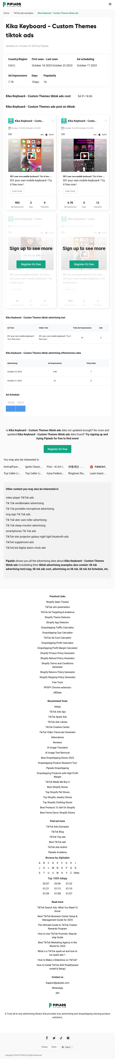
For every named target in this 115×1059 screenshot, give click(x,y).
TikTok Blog (57, 831)
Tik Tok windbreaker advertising (25, 503)
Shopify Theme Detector (57, 617)
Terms (53, 1047)
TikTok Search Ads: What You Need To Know (57, 909)
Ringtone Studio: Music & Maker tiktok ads (79, 473)
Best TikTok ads (57, 842)
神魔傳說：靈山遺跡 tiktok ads (79, 466)
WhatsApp (57, 988)
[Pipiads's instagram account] (68, 1038)
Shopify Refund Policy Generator (57, 658)
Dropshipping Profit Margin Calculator (57, 648)
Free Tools (57, 682)
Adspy (57, 706)
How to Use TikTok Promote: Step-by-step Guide (57, 935)
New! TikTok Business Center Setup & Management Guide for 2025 (57, 918)
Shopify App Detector (57, 622)
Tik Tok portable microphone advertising (30, 508)
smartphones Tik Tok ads (21, 531)
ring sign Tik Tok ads (18, 514)
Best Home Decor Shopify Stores (57, 812)
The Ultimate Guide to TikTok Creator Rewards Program (57, 927)
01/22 (69, 883)
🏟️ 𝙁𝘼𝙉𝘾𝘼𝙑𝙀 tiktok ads (100, 466)
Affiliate (57, 692)
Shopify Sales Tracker (57, 602)
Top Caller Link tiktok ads (14, 473)
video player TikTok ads (20, 497)
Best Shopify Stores (57, 787)
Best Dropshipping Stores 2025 (57, 757)
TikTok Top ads (57, 836)
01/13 (57, 888)
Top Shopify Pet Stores (57, 792)
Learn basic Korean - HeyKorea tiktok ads (100, 473)
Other (75, 872)
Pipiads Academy (57, 852)
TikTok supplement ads (20, 542)
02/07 (46, 883)
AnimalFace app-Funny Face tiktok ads (14, 466)
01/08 (57, 893)
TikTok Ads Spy (57, 711)
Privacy (44, 1047)
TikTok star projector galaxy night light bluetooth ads (37, 536)
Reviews (57, 742)
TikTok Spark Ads (57, 716)
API (57, 993)
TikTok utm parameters (57, 607)
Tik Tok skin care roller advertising (26, 519)
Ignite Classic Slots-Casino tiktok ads (36, 466)
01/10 (69, 888)
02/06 (57, 883)
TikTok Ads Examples (57, 826)
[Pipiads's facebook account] (47, 1038)
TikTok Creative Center (58, 727)
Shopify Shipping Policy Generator (57, 677)
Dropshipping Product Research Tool (57, 763)
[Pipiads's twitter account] (54, 1038)
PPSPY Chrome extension (57, 687)
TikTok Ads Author (57, 847)
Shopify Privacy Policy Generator (57, 653)
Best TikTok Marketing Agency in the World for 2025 (57, 944)
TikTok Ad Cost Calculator (57, 637)
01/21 (46, 888)
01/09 (46, 893)
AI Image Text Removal (57, 752)
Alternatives (57, 737)
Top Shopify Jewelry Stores (57, 797)
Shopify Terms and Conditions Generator (57, 665)
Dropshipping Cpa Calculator (57, 632)
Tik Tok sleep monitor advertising (26, 525)
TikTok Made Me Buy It (57, 782)
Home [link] (7, 13)
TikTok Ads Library (57, 722)
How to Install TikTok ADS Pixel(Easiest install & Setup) (57, 967)
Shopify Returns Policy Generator (57, 672)
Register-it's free (31, 264)
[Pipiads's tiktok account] (61, 1038)
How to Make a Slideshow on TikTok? (57, 960)
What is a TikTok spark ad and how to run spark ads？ (57, 953)
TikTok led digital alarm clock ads (26, 547)
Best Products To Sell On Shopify (57, 807)
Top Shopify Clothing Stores (57, 802)
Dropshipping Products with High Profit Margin (57, 775)
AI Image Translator (57, 747)
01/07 (69, 893)
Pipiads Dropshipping (57, 768)
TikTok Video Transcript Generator (57, 732)
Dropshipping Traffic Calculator (57, 627)
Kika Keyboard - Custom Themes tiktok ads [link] (58, 13)
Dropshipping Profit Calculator (57, 642)
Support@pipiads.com (57, 982)
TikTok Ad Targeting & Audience (57, 612)
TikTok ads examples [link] (24, 13)
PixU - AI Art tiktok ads (57, 466)
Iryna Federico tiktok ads (57, 473)
